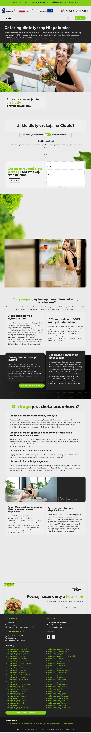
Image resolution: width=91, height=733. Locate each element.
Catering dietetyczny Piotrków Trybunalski (61, 662)
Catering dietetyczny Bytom (15, 657)
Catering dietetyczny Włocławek (57, 702)
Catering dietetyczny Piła (55, 660)
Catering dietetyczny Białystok (16, 650)
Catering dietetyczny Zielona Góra (58, 709)
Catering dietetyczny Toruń (55, 693)
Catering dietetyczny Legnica (15, 702)
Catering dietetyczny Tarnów (56, 690)
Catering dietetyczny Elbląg (15, 667)
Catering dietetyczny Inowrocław (16, 681)
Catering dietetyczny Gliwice (15, 674)
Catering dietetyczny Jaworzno (16, 683)
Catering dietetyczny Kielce (15, 693)
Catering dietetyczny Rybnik (56, 674)
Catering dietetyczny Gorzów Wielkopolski (20, 676)
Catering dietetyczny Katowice (16, 690)
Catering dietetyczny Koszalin (15, 697)
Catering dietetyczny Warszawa (57, 700)
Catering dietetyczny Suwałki (56, 685)
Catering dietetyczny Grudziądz (16, 678)
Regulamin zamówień (12, 725)
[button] (68, 18)
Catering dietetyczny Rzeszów (56, 676)
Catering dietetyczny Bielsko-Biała (17, 653)
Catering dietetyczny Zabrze (56, 707)
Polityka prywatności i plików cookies (60, 725)
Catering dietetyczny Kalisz (14, 688)
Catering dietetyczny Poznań (56, 667)
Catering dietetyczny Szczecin (56, 688)
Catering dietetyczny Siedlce (56, 678)
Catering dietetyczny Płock (55, 664)
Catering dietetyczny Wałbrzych (57, 697)
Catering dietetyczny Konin (14, 695)
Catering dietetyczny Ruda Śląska (58, 671)
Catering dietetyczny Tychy (56, 695)
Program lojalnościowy (26, 714)
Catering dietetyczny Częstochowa (17, 662)
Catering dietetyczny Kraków (15, 700)
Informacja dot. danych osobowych (34, 725)
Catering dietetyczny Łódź (14, 707)
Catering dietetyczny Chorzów (16, 660)
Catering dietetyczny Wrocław (56, 704)
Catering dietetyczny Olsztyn (56, 653)
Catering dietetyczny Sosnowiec (57, 683)
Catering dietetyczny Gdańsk (15, 669)
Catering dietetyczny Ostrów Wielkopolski (61, 657)
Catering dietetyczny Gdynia (15, 671)
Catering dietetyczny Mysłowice (16, 709)
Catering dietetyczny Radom (56, 669)
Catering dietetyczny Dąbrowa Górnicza (19, 664)
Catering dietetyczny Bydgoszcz (16, 655)
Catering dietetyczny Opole (56, 655)
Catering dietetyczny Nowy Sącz (57, 650)
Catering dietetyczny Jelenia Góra (17, 685)
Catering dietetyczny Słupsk (56, 681)
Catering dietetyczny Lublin (15, 704)
